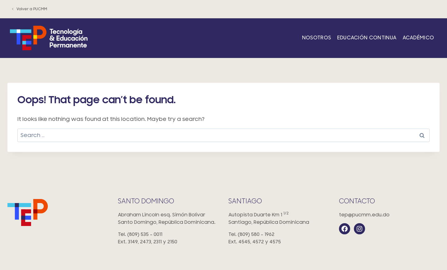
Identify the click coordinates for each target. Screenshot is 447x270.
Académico (418, 38)
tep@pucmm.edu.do (364, 215)
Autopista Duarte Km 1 (278, 219)
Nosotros (316, 38)
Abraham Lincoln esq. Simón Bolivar (168, 219)
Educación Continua (367, 38)
